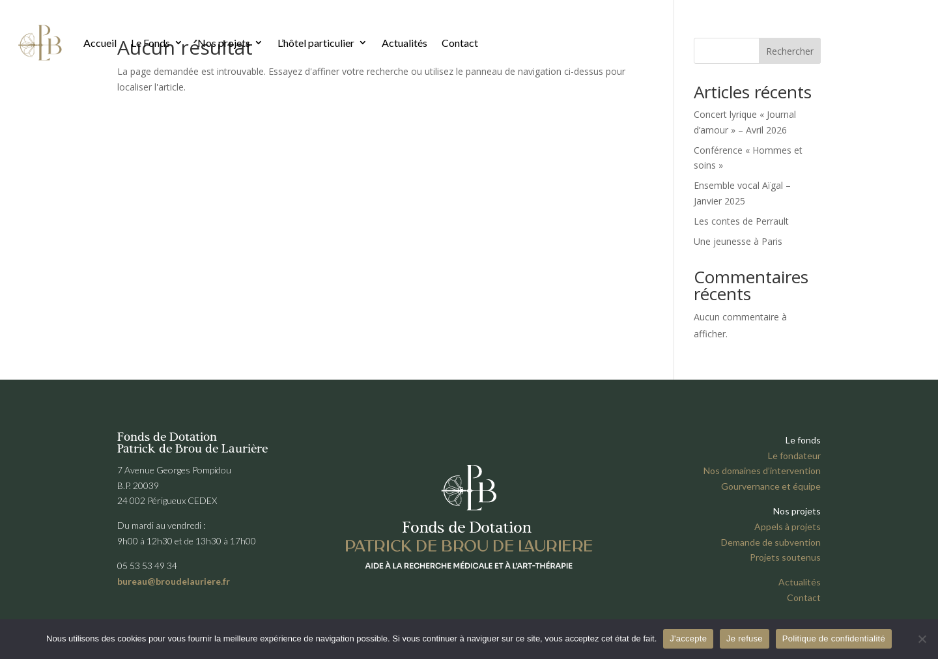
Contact (460, 42)
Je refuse (744, 638)
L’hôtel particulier (315, 42)
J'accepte (688, 638)
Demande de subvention (771, 542)
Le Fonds (150, 42)
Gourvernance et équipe (771, 486)
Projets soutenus (785, 557)
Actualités (404, 42)
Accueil (100, 42)
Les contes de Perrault (741, 221)
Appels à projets (787, 526)
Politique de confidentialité (833, 638)
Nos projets (223, 42)
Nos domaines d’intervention (762, 470)
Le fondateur (794, 455)
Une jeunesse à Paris (738, 241)
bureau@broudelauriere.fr (173, 581)
